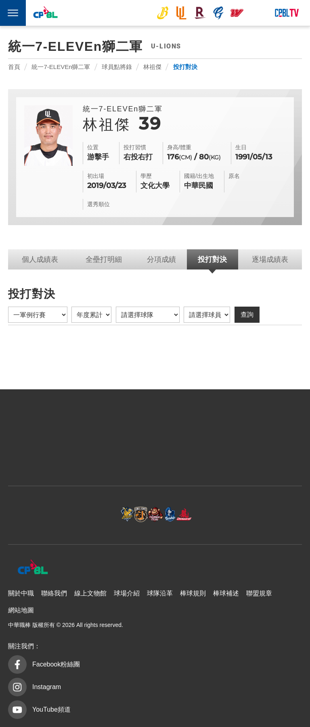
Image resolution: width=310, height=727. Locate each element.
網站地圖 (21, 610)
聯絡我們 (54, 593)
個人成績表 (40, 259)
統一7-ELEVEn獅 (181, 12)
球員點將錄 (117, 66)
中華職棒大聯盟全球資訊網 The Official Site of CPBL (45, 13)
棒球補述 (226, 593)
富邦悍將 (218, 12)
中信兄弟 (162, 12)
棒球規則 (193, 593)
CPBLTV (286, 12)
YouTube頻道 (51, 709)
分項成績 (161, 259)
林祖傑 (152, 66)
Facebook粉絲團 (56, 664)
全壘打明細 (104, 259)
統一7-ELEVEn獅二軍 (60, 66)
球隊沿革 (160, 593)
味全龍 (236, 12)
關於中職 (21, 593)
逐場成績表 (270, 259)
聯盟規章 (259, 593)
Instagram (46, 686)
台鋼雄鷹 (255, 12)
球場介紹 (127, 593)
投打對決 (185, 66)
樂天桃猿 (199, 12)
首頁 (14, 66)
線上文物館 (90, 593)
